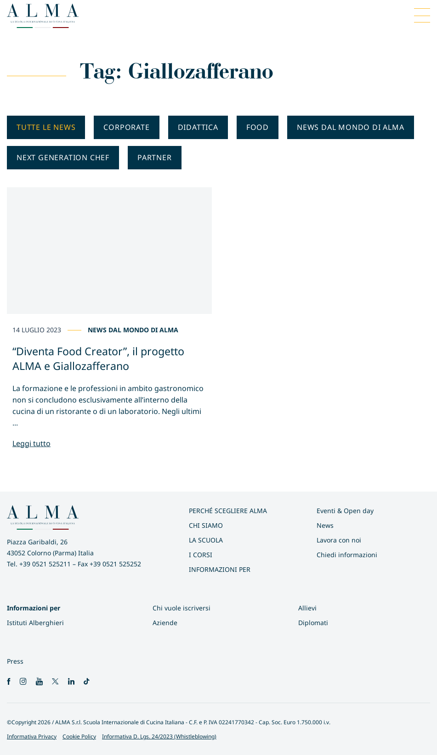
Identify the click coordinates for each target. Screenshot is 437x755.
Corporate (126, 127)
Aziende (165, 622)
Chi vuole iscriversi (181, 608)
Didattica (198, 127)
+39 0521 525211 (45, 563)
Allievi (307, 608)
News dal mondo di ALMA (350, 127)
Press (15, 661)
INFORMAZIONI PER (219, 569)
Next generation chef (63, 157)
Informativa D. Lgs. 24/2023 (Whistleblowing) (159, 736)
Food (257, 127)
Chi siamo (206, 525)
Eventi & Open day (345, 510)
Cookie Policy (79, 736)
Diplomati (313, 622)
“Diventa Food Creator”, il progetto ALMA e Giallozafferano (98, 358)
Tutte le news (46, 127)
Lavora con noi (339, 540)
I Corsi (200, 554)
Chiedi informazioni (347, 554)
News (325, 525)
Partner (154, 157)
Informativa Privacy (32, 736)
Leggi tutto (31, 443)
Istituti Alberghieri (35, 622)
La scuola (206, 540)
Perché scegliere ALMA (228, 510)
